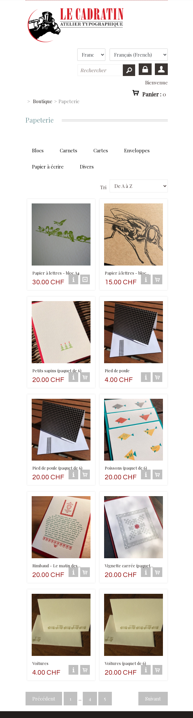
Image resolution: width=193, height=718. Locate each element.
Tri (103, 187)
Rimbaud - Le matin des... (56, 550)
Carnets (68, 150)
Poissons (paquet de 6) (126, 456)
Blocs (38, 150)
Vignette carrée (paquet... (129, 550)
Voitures (40, 644)
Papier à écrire (48, 166)
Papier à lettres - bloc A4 (55, 269)
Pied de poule (117, 362)
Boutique (42, 101)
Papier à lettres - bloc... (127, 269)
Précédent (43, 679)
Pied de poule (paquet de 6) (57, 456)
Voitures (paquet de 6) (125, 644)
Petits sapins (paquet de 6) (56, 362)
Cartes (100, 150)
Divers (87, 166)
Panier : (154, 93)
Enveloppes (137, 150)
